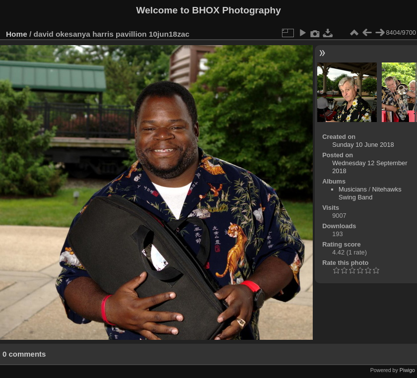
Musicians (353, 189)
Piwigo (407, 370)
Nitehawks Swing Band (370, 193)
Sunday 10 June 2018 (363, 144)
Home (16, 34)
